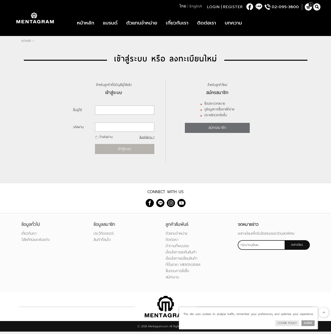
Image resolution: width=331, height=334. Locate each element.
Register (233, 7)
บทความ (233, 24)
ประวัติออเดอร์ (104, 236)
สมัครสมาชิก (217, 130)
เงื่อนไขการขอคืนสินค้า (181, 254)
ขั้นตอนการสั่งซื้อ (177, 273)
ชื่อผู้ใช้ (77, 112)
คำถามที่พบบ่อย (177, 248)
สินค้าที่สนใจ (102, 242)
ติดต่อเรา (206, 24)
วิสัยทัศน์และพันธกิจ (35, 242)
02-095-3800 (285, 7)
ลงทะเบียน (297, 247)
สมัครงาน (172, 279)
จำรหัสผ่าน (105, 139)
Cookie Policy (287, 323)
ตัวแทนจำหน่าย (141, 24)
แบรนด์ (110, 24)
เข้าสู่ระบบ (124, 151)
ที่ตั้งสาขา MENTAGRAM (183, 267)
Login (213, 7)
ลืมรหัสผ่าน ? (147, 139)
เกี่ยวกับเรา (177, 24)
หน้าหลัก (85, 24)
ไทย (182, 6)
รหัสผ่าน (78, 129)
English (196, 6)
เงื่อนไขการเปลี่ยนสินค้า (181, 260)
